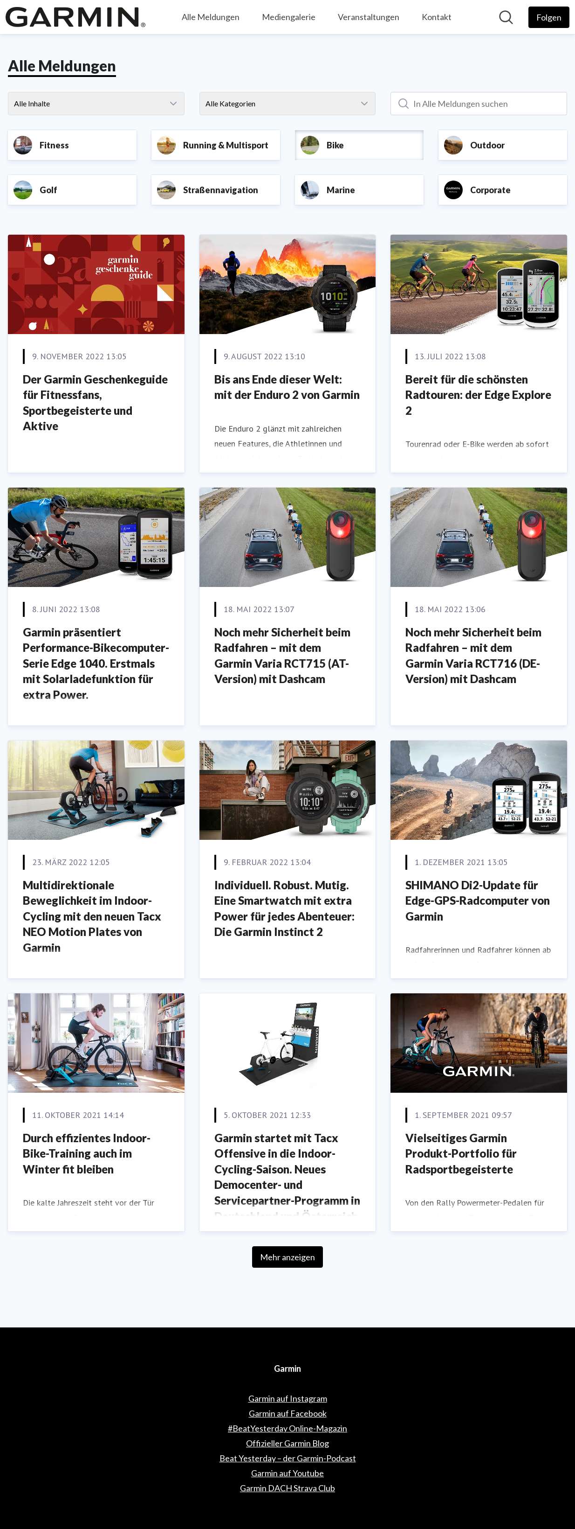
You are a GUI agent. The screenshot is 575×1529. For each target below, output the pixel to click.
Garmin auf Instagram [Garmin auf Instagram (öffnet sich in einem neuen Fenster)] (287, 1398)
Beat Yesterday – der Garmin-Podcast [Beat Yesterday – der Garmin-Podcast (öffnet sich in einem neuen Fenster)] (287, 1458)
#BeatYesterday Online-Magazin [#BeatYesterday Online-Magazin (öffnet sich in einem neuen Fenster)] (287, 1428)
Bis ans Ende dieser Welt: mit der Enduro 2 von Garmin (287, 387)
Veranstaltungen (368, 17)
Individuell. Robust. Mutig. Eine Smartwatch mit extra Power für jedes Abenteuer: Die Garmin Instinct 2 (284, 908)
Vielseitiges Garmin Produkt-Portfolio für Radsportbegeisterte (461, 1153)
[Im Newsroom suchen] (506, 17)
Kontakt (437, 17)
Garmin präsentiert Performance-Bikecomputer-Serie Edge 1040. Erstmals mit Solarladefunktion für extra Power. (96, 663)
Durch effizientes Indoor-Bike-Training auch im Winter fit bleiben (87, 1153)
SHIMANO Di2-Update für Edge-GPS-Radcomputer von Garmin (477, 900)
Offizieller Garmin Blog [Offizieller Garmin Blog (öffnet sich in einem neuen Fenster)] (287, 1443)
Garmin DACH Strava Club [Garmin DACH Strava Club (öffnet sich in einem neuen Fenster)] (287, 1488)
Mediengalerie (288, 17)
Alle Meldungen (211, 17)
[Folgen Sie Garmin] (548, 17)
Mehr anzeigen (287, 1257)
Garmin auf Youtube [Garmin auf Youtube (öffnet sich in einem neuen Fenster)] (287, 1473)
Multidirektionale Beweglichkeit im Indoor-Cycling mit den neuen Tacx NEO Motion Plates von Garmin (92, 916)
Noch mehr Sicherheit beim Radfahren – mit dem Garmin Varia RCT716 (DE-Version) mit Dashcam (473, 655)
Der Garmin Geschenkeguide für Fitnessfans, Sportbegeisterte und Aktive (95, 402)
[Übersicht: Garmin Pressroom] (75, 17)
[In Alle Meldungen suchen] (478, 103)
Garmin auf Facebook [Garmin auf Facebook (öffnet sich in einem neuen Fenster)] (288, 1413)
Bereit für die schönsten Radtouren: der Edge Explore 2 (478, 394)
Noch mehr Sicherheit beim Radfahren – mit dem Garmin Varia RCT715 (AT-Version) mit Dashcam (282, 655)
